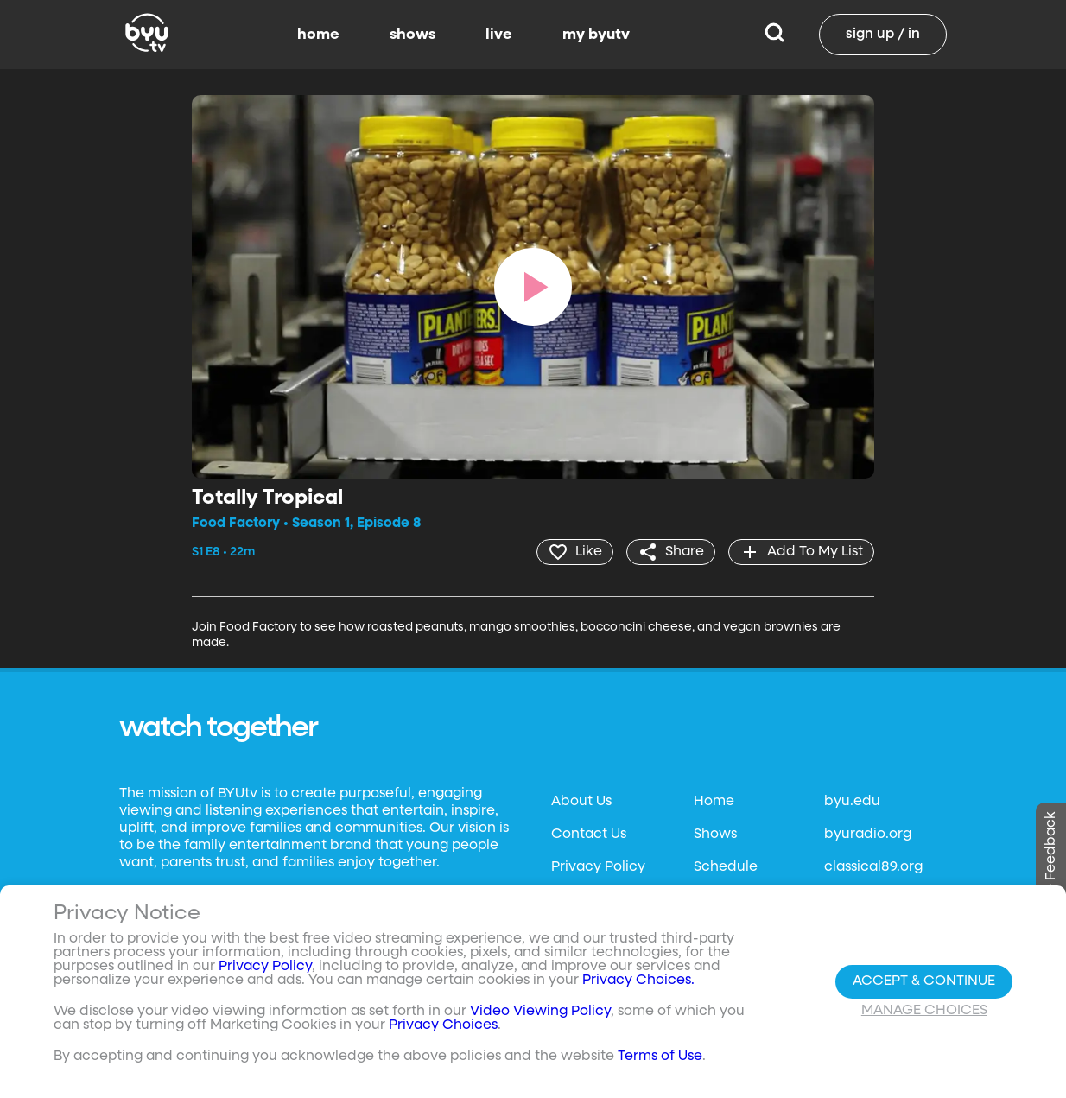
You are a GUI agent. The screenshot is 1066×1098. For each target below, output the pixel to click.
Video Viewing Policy (540, 1012)
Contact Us (588, 834)
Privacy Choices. (638, 980)
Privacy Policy (598, 867)
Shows (715, 834)
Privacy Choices (443, 1025)
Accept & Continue (924, 981)
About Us (581, 802)
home (318, 34)
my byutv (596, 34)
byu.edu (852, 802)
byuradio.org (867, 834)
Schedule (726, 867)
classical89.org (873, 867)
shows (412, 34)
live (498, 34)
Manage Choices (924, 1011)
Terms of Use (660, 1056)
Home (714, 802)
